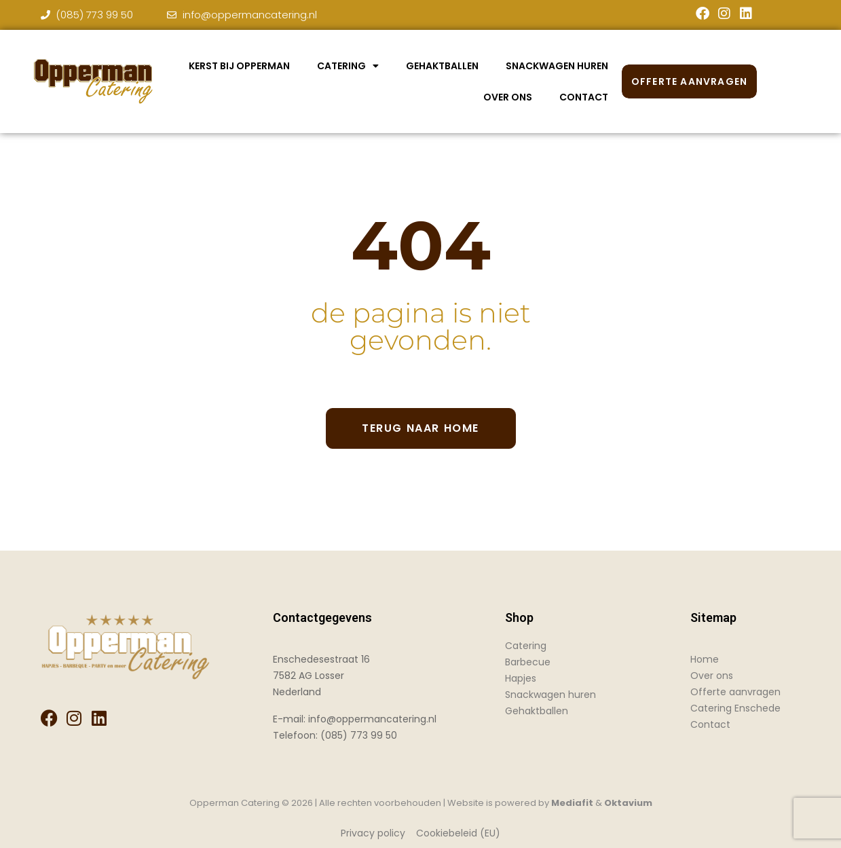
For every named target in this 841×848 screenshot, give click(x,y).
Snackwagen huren (557, 66)
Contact (583, 97)
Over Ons (507, 97)
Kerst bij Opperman (239, 66)
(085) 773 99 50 (358, 735)
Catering (348, 65)
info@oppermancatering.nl (372, 719)
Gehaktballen (442, 66)
